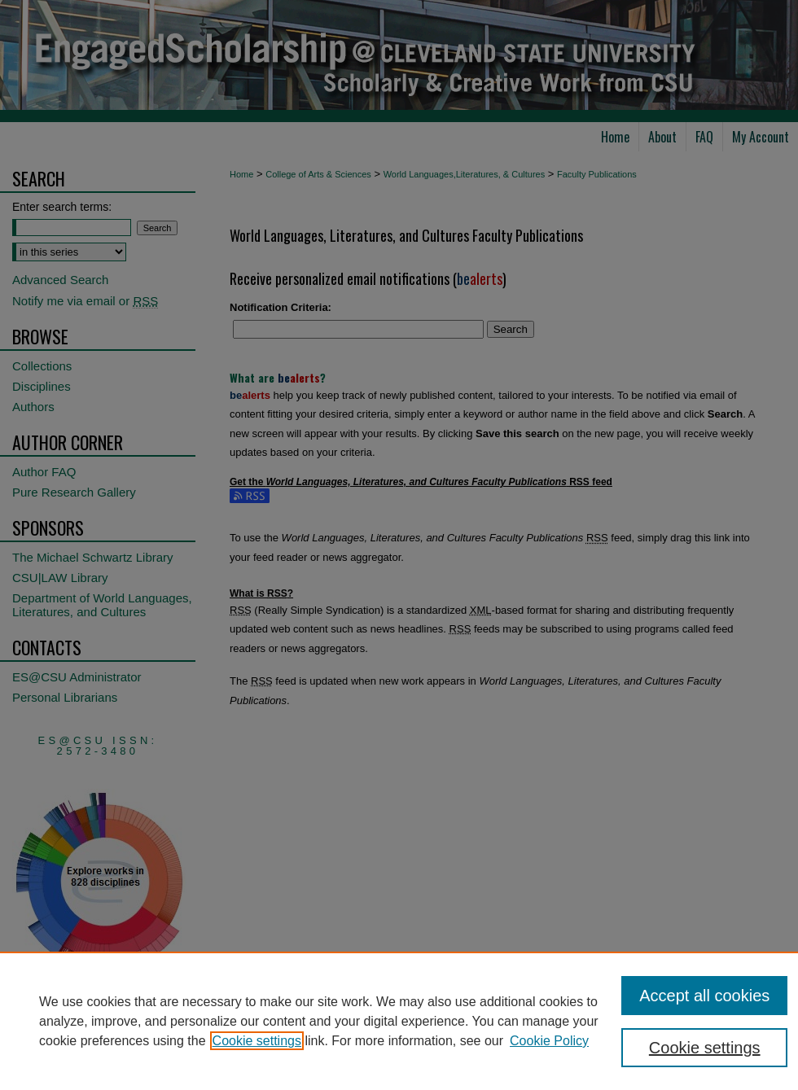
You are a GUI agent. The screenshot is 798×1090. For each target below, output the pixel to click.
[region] (399, 1021)
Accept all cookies (704, 996)
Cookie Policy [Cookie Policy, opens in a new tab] (549, 1041)
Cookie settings (257, 1041)
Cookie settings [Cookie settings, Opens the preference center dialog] (705, 1048)
